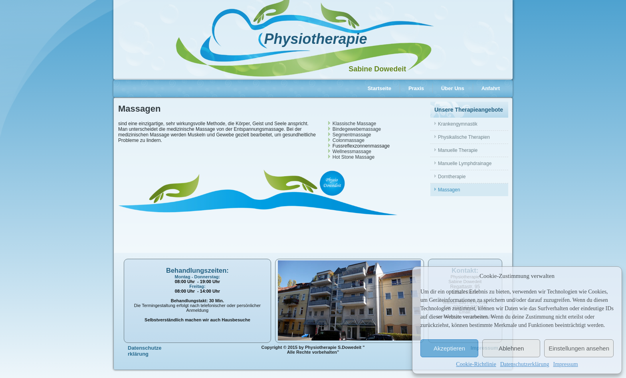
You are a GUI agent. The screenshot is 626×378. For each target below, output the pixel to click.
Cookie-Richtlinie (476, 364)
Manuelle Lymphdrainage (464, 163)
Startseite (379, 88)
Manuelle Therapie (457, 150)
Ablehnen (511, 348)
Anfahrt (490, 88)
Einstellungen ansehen (579, 348)
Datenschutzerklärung (524, 364)
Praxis (416, 88)
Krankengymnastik (457, 124)
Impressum (565, 364)
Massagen (449, 190)
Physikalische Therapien (464, 137)
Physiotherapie (315, 39)
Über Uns (452, 88)
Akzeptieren (449, 348)
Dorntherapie (452, 176)
